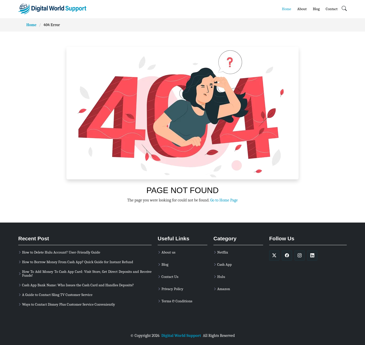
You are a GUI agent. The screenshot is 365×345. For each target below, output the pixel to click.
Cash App (224, 264)
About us (168, 252)
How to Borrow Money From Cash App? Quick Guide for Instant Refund (77, 262)
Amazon (223, 289)
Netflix (222, 252)
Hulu (221, 277)
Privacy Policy (172, 289)
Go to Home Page (224, 200)
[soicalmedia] (274, 255)
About (302, 8)
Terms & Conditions (176, 301)
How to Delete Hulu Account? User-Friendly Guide (61, 252)
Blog (316, 8)
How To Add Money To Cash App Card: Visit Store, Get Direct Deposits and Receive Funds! (87, 273)
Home (286, 8)
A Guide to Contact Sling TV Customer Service (57, 295)
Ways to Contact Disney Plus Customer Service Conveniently (68, 304)
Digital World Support (181, 335)
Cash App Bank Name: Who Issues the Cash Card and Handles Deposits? (78, 285)
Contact (332, 8)
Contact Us (169, 277)
